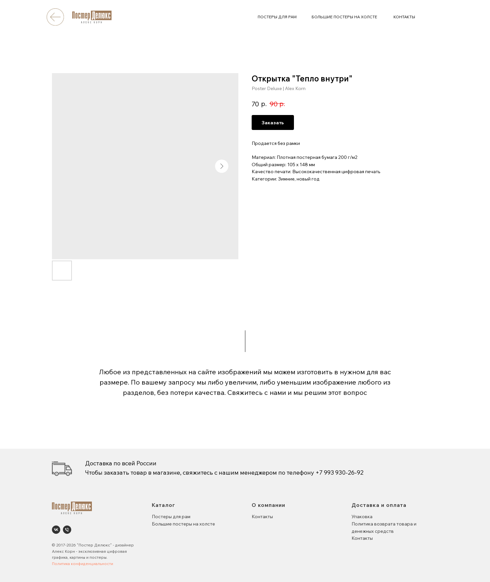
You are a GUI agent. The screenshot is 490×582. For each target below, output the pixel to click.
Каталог (163, 505)
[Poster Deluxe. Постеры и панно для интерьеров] (56, 529)
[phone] (67, 529)
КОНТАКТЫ (404, 16)
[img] (55, 17)
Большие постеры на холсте (183, 524)
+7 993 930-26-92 (340, 472)
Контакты (262, 517)
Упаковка (362, 517)
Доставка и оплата (379, 505)
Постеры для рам (171, 517)
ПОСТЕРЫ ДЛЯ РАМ (277, 16)
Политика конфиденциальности (82, 563)
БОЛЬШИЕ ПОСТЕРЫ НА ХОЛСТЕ (344, 16)
